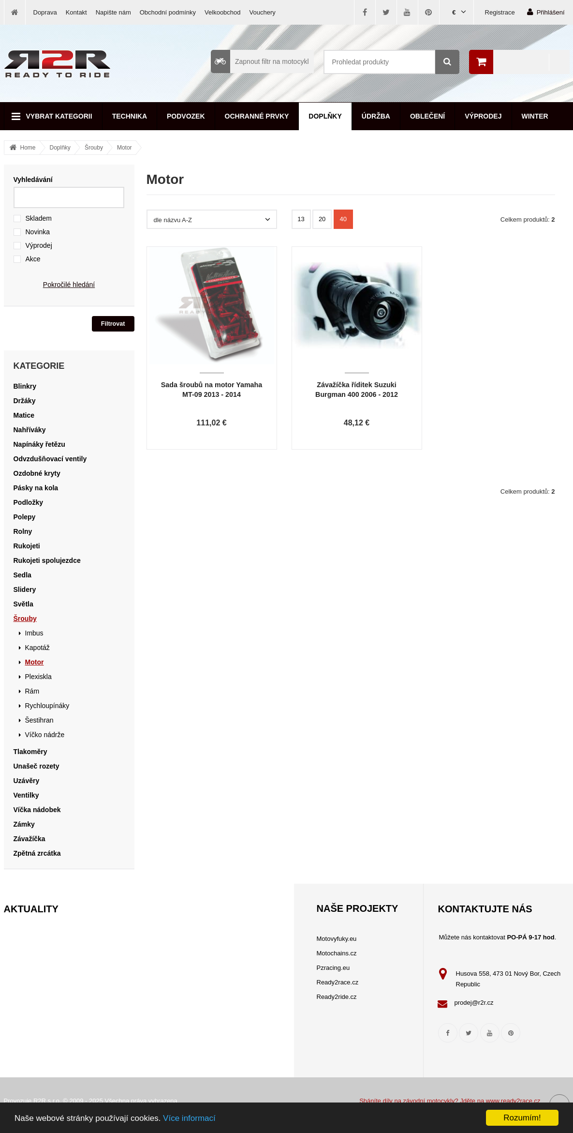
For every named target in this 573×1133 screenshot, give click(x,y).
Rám (32, 691)
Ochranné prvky (257, 116)
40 (343, 219)
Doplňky (325, 116)
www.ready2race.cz (513, 1100)
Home (28, 147)
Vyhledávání (33, 179)
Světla (23, 604)
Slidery (25, 589)
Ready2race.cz (338, 982)
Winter (535, 116)
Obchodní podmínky (168, 12)
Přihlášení (546, 12)
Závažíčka (29, 839)
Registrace (500, 12)
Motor (124, 147)
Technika (129, 116)
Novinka (38, 231)
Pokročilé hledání (69, 284)
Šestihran (39, 720)
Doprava (45, 12)
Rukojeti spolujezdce (47, 560)
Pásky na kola (36, 488)
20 (322, 219)
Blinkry (25, 386)
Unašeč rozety (36, 766)
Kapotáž (37, 647)
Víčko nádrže (45, 735)
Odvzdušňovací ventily (50, 459)
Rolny (23, 531)
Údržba (376, 116)
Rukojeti (27, 546)
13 (300, 219)
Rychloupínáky (47, 706)
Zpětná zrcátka (37, 853)
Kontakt (76, 12)
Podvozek (186, 116)
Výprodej (483, 116)
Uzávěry (27, 781)
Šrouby (94, 147)
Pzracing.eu (333, 967)
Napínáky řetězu (39, 444)
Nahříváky (30, 430)
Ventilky (26, 795)
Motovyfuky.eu (337, 938)
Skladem (39, 218)
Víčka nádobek (37, 810)
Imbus (34, 633)
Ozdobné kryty (37, 473)
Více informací (189, 1118)
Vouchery (263, 12)
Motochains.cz (337, 953)
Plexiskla (38, 676)
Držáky (25, 401)
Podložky (28, 502)
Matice (24, 415)
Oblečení (427, 116)
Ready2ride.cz (337, 996)
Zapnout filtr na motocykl (260, 61)
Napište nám (113, 12)
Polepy (25, 517)
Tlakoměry (30, 751)
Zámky (24, 824)
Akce (33, 259)
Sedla (22, 575)
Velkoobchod (222, 12)
